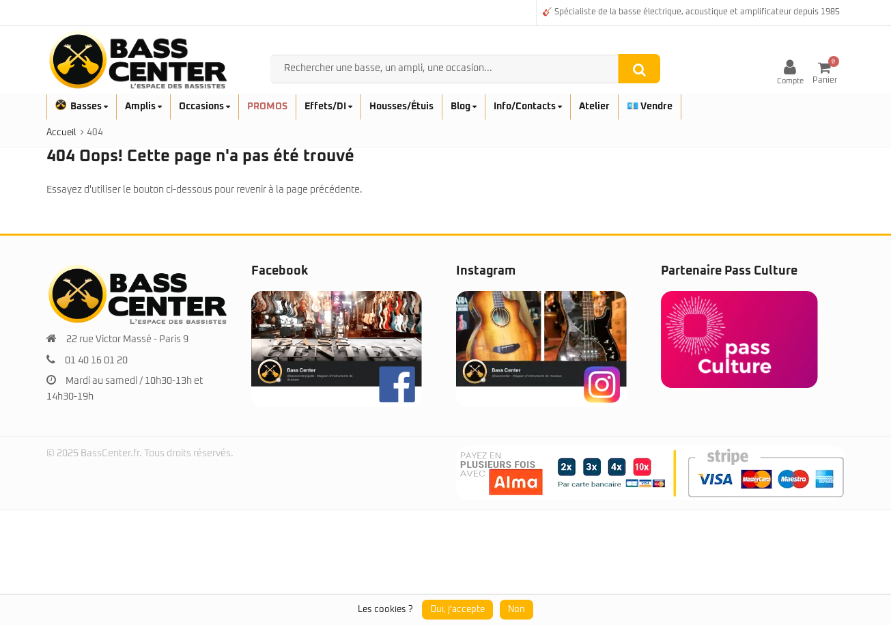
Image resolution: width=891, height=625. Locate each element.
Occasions (204, 106)
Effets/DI (328, 106)
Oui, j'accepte (457, 609)
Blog (464, 106)
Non (516, 609)
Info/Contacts (528, 106)
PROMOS (267, 106)
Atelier (594, 106)
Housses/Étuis (401, 106)
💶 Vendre (650, 106)
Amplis (143, 106)
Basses (81, 106)
